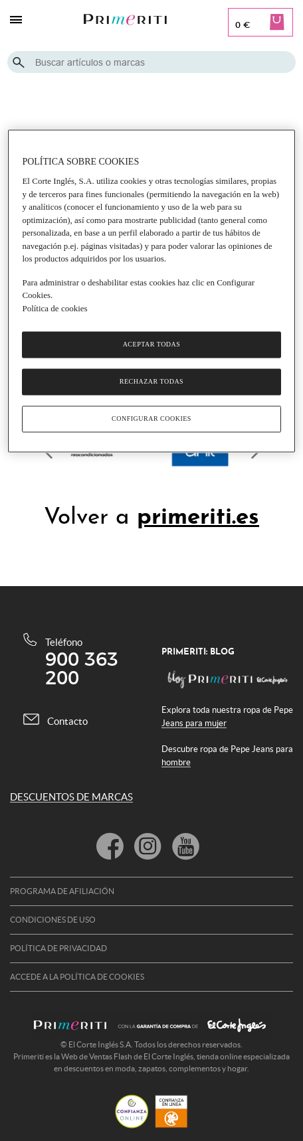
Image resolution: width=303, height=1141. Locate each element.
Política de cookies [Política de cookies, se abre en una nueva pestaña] (54, 308)
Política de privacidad (58, 948)
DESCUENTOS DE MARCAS (71, 796)
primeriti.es (198, 518)
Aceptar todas (152, 344)
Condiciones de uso (53, 919)
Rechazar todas (151, 382)
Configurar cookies (151, 419)
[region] (151, 291)
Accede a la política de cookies (77, 976)
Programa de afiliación (62, 891)
